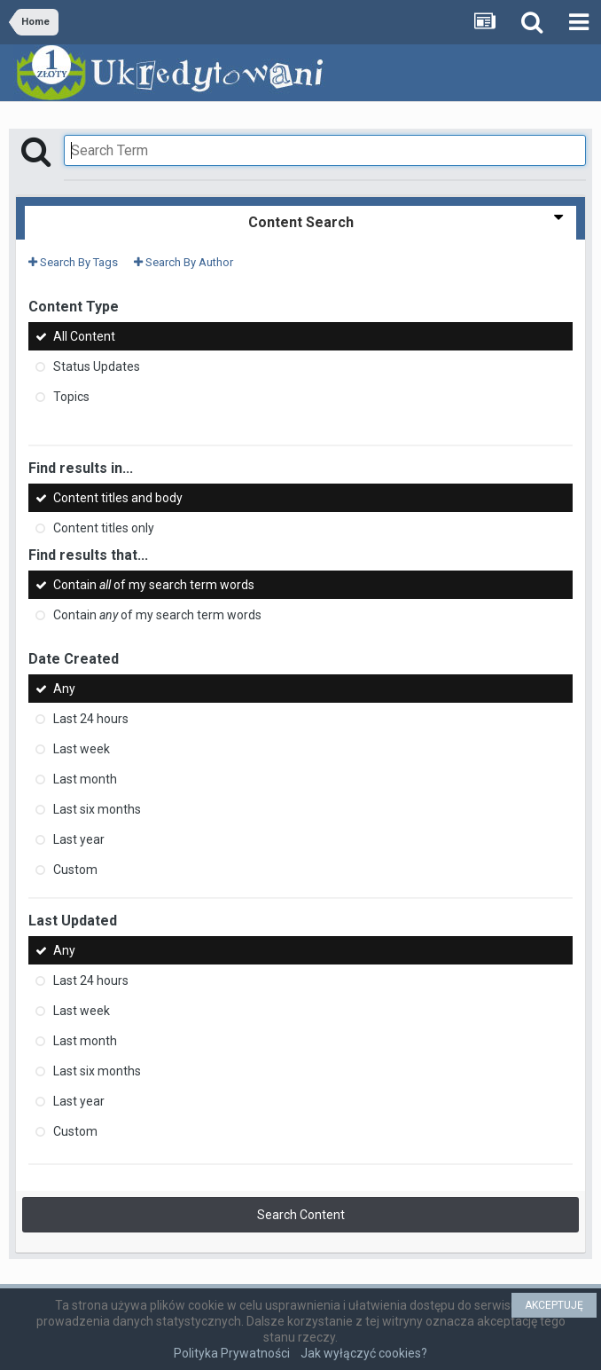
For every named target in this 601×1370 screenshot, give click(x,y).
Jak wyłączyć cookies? (363, 1353)
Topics (71, 397)
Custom (75, 869)
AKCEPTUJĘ (554, 1305)
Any (64, 688)
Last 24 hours (91, 719)
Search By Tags (73, 262)
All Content (84, 336)
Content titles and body (118, 498)
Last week (81, 749)
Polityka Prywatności (232, 1353)
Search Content (301, 1215)
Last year (79, 839)
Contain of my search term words (153, 585)
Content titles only (103, 528)
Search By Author (183, 262)
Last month (85, 779)
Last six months (97, 809)
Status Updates (96, 366)
